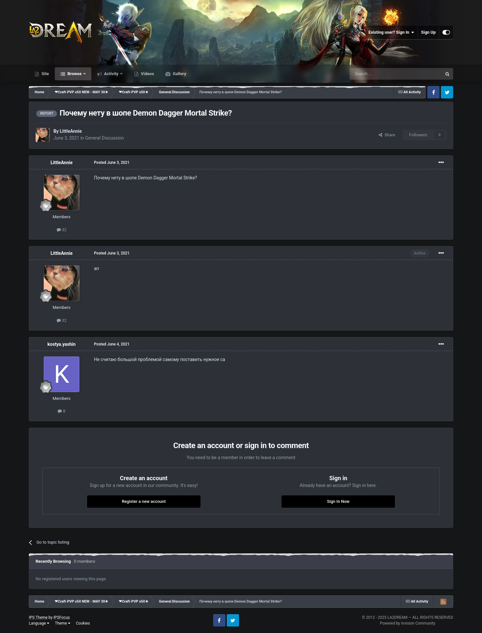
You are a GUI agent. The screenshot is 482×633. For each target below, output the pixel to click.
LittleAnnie (71, 131)
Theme (62, 623)
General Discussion (104, 138)
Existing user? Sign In (391, 32)
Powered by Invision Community (407, 623)
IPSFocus (61, 617)
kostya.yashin (62, 344)
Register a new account (144, 501)
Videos (147, 73)
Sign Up (428, 32)
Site (44, 73)
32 (62, 229)
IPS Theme (38, 617)
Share (387, 134)
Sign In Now (338, 501)
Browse (74, 73)
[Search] (380, 74)
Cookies (83, 623)
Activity (111, 73)
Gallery (179, 73)
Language (39, 623)
